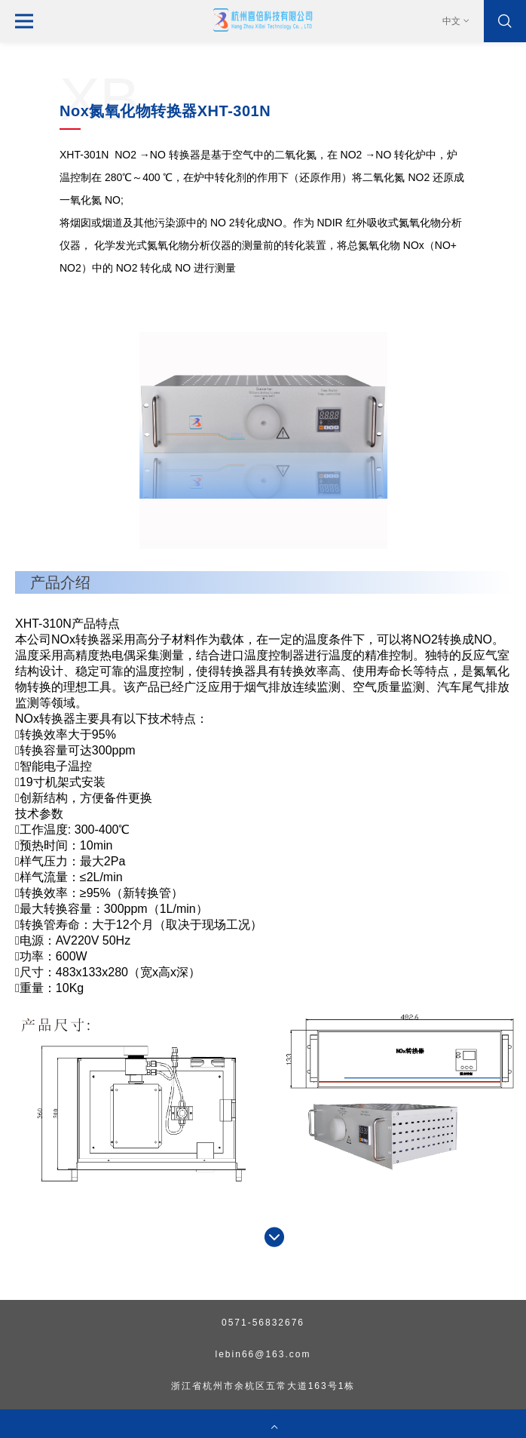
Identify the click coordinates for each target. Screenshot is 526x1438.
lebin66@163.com (263, 1354)
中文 (456, 21)
